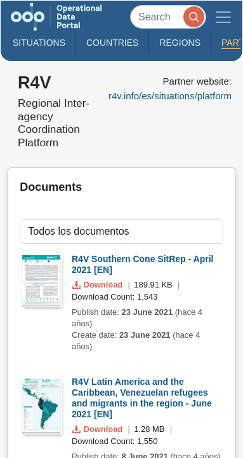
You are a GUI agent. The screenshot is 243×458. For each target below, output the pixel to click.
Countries (112, 43)
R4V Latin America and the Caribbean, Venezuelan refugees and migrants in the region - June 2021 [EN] (142, 398)
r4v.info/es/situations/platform (170, 95)
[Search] (168, 17)
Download (98, 284)
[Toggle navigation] (223, 17)
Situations (39, 43)
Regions (179, 43)
